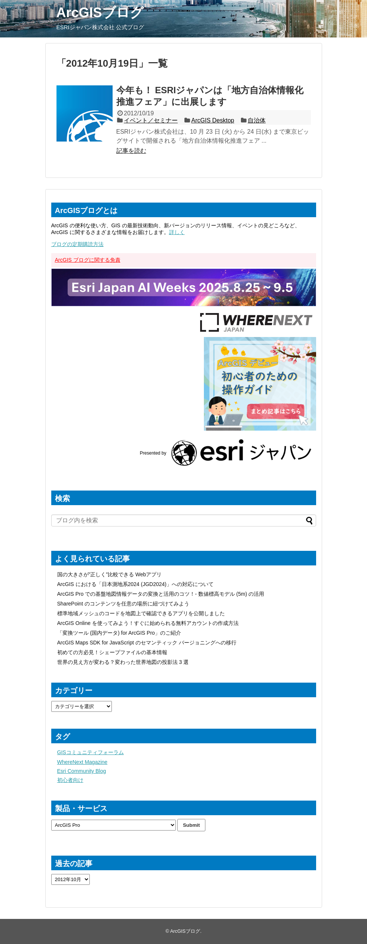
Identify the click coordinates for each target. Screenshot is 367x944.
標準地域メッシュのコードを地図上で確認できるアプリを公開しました (141, 613)
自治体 (257, 120)
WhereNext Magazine (82, 762)
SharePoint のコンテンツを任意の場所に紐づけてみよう (123, 604)
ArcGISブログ (100, 12)
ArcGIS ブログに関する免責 (87, 260)
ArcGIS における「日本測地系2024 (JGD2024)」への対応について (135, 584)
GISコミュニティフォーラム (90, 752)
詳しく (177, 232)
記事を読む (131, 151)
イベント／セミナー (151, 120)
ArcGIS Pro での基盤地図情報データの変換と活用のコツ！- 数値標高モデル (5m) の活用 (160, 594)
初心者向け (70, 780)
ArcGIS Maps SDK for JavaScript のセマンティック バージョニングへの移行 (146, 643)
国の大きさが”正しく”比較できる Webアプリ (109, 574)
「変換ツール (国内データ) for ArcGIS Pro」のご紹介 (119, 633)
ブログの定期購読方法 (77, 244)
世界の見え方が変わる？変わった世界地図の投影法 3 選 (123, 662)
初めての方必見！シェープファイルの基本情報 (112, 652)
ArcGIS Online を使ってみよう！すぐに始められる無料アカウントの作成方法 (148, 623)
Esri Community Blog (81, 771)
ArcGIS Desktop (212, 120)
